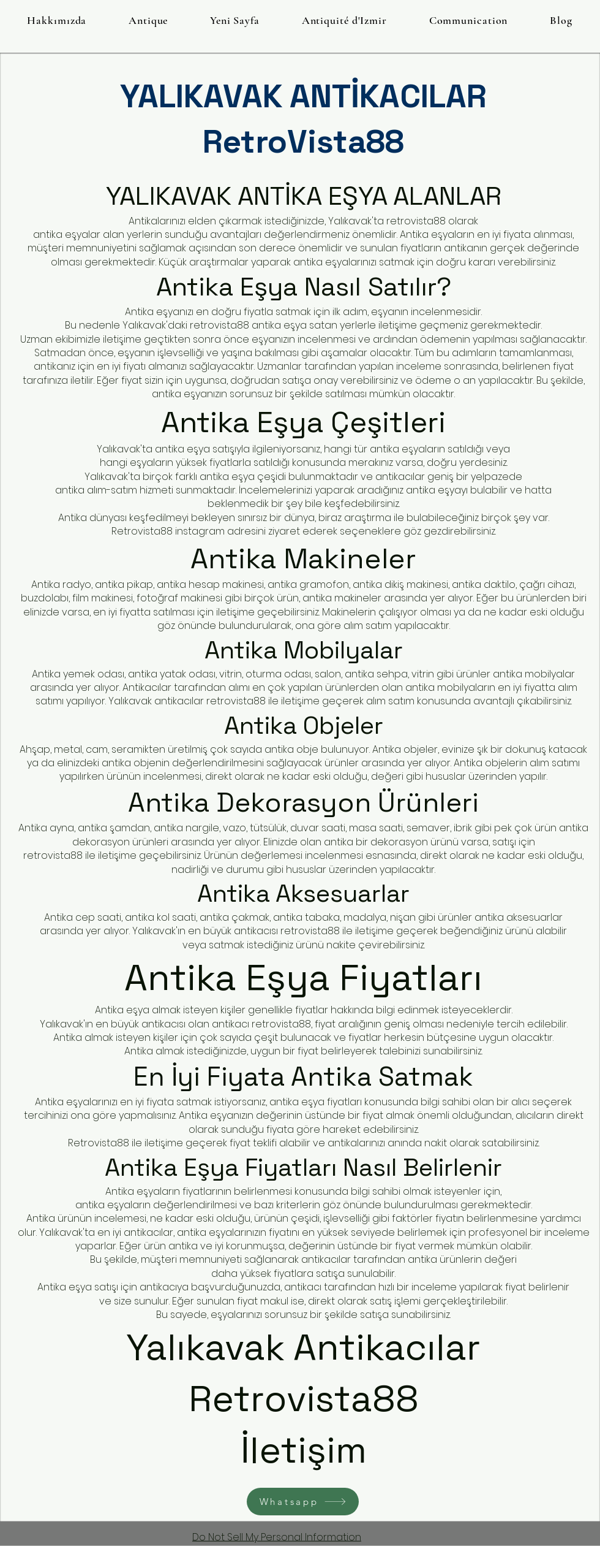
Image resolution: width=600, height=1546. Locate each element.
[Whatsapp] (303, 1501)
